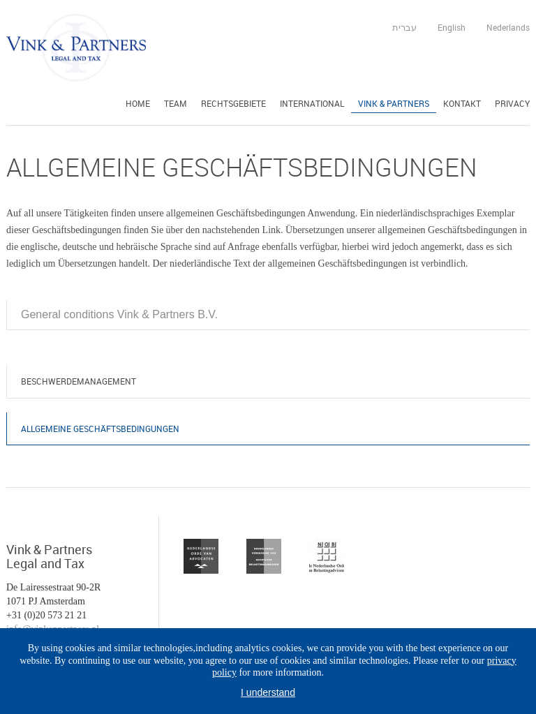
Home (138, 103)
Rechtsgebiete (233, 103)
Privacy (512, 103)
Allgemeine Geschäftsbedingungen (100, 428)
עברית (404, 27)
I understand (268, 692)
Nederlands (508, 27)
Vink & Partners (393, 103)
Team (175, 103)
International (312, 103)
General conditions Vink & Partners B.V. (119, 314)
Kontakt (462, 103)
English (452, 27)
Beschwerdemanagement (78, 381)
